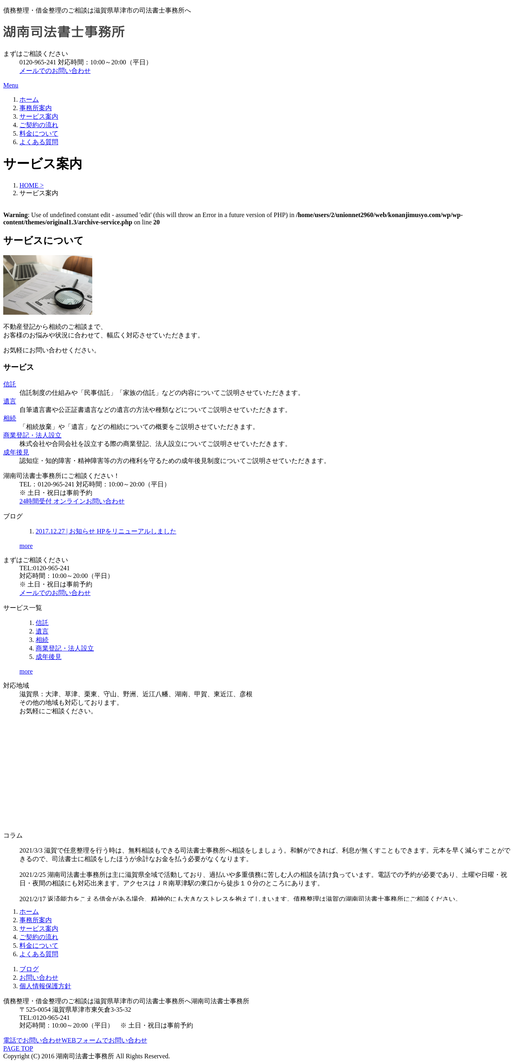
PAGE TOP (18, 1048)
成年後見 (16, 452)
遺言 (9, 401)
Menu (10, 85)
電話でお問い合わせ (32, 1040)
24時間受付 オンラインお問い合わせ (72, 501)
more (26, 545)
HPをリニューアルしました (106, 531)
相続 (9, 418)
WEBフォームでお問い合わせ (104, 1040)
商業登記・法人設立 (32, 435)
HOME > (31, 185)
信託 (9, 384)
